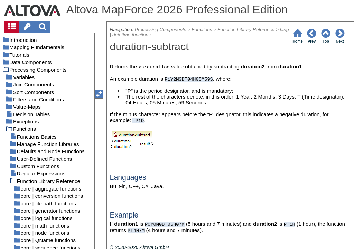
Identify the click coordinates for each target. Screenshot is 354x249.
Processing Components (160, 29)
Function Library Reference (245, 29)
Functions (202, 29)
